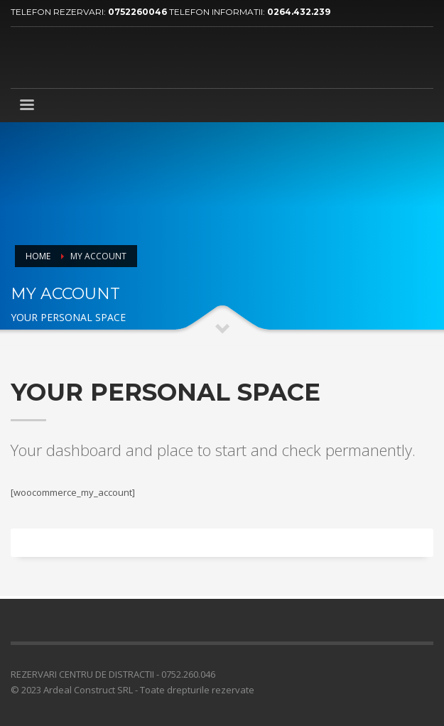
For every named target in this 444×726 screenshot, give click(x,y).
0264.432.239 (298, 11)
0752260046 (138, 11)
